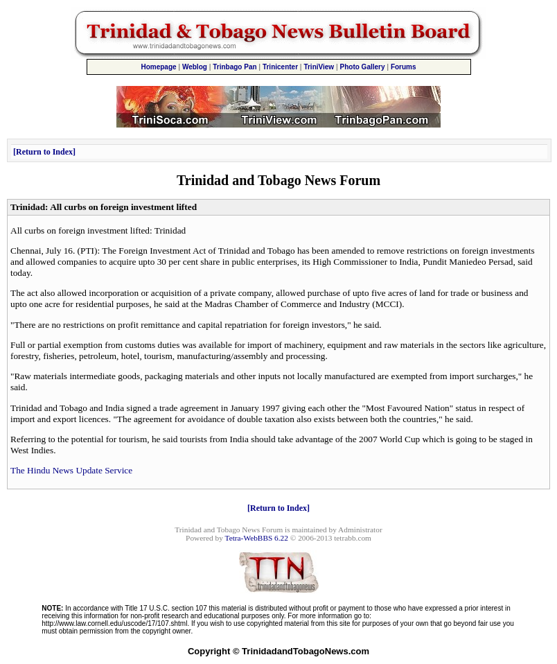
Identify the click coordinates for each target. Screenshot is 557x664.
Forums (403, 67)
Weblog (194, 67)
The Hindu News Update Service (71, 470)
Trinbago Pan (234, 67)
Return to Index (44, 152)
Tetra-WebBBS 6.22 (256, 538)
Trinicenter (280, 67)
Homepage (158, 67)
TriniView (318, 67)
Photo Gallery (362, 67)
